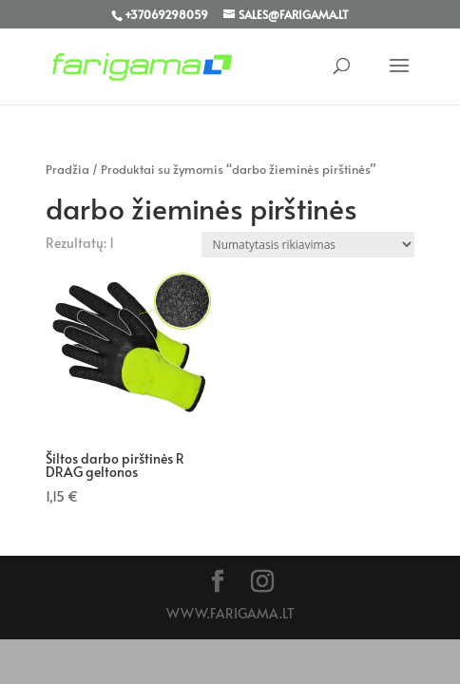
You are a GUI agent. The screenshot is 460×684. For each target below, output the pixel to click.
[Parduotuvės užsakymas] (307, 244)
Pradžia (67, 169)
